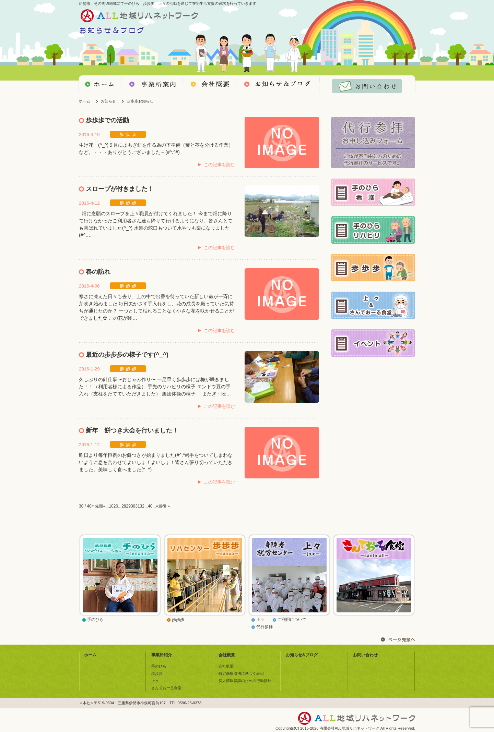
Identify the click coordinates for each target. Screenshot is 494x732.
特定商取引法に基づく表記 (241, 673)
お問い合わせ (365, 654)
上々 (260, 619)
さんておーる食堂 (166, 688)
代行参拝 (264, 626)
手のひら (95, 619)
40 (150, 506)
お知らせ (108, 101)
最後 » (164, 506)
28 (123, 506)
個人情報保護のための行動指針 (245, 681)
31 (137, 506)
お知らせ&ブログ (302, 654)
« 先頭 (97, 506)
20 (116, 506)
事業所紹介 (161, 654)
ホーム (84, 101)
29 (128, 506)
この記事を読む (219, 164)
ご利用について (292, 619)
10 (111, 506)
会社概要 (227, 654)
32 (142, 506)
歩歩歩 (178, 619)
